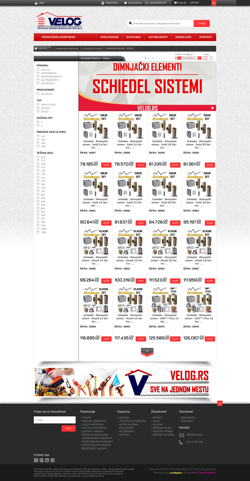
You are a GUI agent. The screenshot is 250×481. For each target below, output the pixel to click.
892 (43, 212)
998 (43, 226)
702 (43, 167)
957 (43, 219)
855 (43, 202)
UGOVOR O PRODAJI (92, 431)
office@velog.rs (195, 434)
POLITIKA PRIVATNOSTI (94, 428)
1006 (44, 232)
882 (43, 209)
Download (183, 37)
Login (41, 2)
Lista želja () (135, 2)
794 (43, 188)
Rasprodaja (49, 73)
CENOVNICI (187, 421)
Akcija (45, 70)
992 (43, 222)
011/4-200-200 (195, 441)
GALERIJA (158, 424)
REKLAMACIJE (126, 428)
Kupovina (134, 37)
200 (43, 147)
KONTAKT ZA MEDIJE (163, 434)
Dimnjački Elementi (93, 48)
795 (43, 191)
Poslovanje (109, 37)
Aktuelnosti (158, 37)
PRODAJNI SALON (162, 428)
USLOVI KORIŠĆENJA (93, 424)
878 (43, 205)
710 (43, 174)
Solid (44, 112)
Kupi (106, 165)
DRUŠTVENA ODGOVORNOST (97, 441)
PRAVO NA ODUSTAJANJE (95, 434)
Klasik (45, 108)
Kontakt (205, 37)
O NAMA (86, 417)
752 (43, 181)
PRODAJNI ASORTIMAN (94, 421)
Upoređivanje (157, 2)
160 (43, 140)
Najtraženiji (50, 80)
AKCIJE (156, 421)
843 (43, 198)
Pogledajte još (147, 351)
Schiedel (47, 94)
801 (43, 195)
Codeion (178, 472)
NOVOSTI (157, 417)
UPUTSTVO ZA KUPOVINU (132, 421)
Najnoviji (48, 83)
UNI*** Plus (48, 105)
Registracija (112, 2)
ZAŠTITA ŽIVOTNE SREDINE (96, 445)
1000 (44, 229)
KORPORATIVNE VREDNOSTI (97, 438)
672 (43, 161)
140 (43, 136)
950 (43, 215)
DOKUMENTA (188, 417)
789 (43, 185)
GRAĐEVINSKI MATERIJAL (67, 48)
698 (43, 164)
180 (43, 143)
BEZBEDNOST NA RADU (94, 448)
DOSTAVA (124, 417)
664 (43, 157)
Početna (43, 48)
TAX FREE (124, 434)
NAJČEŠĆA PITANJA (163, 431)
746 (43, 178)
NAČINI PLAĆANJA (128, 424)
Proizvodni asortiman (58, 37)
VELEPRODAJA (126, 431)
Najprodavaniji (51, 77)
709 (43, 171)
